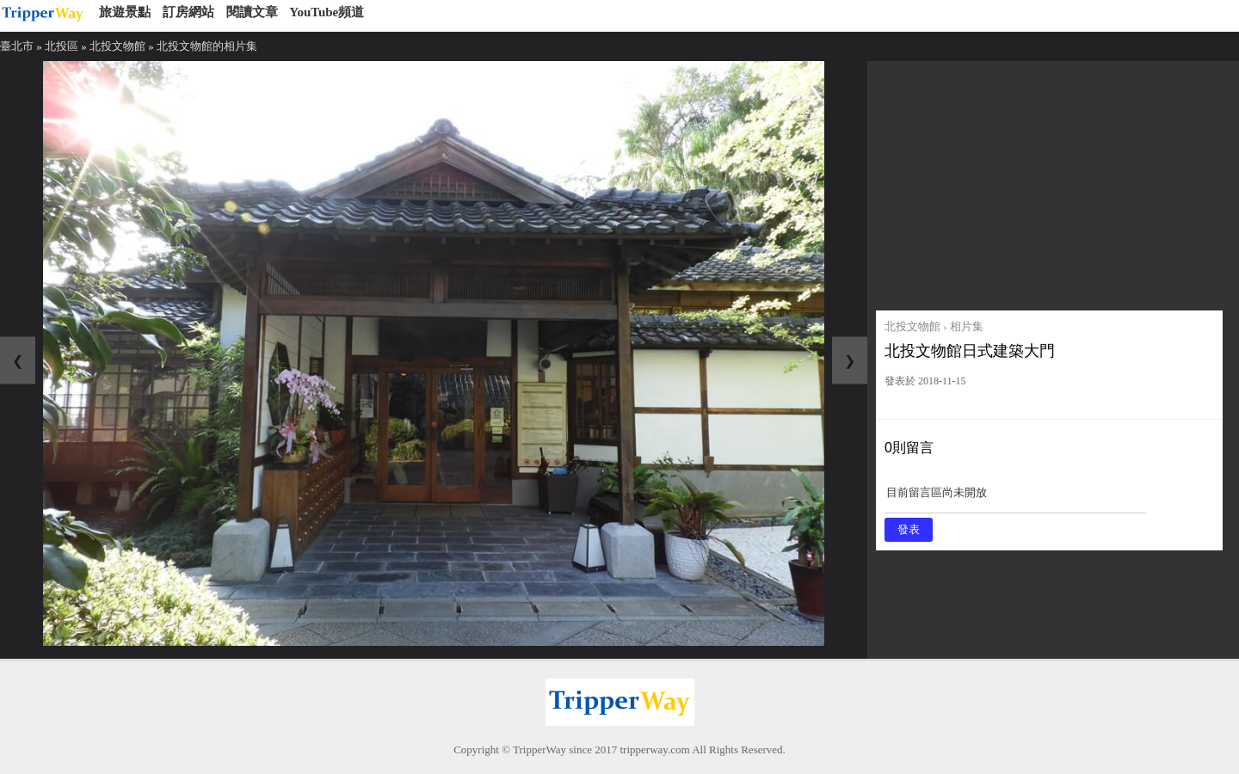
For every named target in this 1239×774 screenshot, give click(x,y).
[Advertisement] (1049, 181)
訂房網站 (188, 12)
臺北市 (17, 46)
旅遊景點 (125, 12)
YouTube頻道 (326, 12)
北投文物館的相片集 (207, 46)
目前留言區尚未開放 (1015, 498)
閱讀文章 (252, 12)
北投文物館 (117, 46)
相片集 (966, 326)
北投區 (61, 46)
